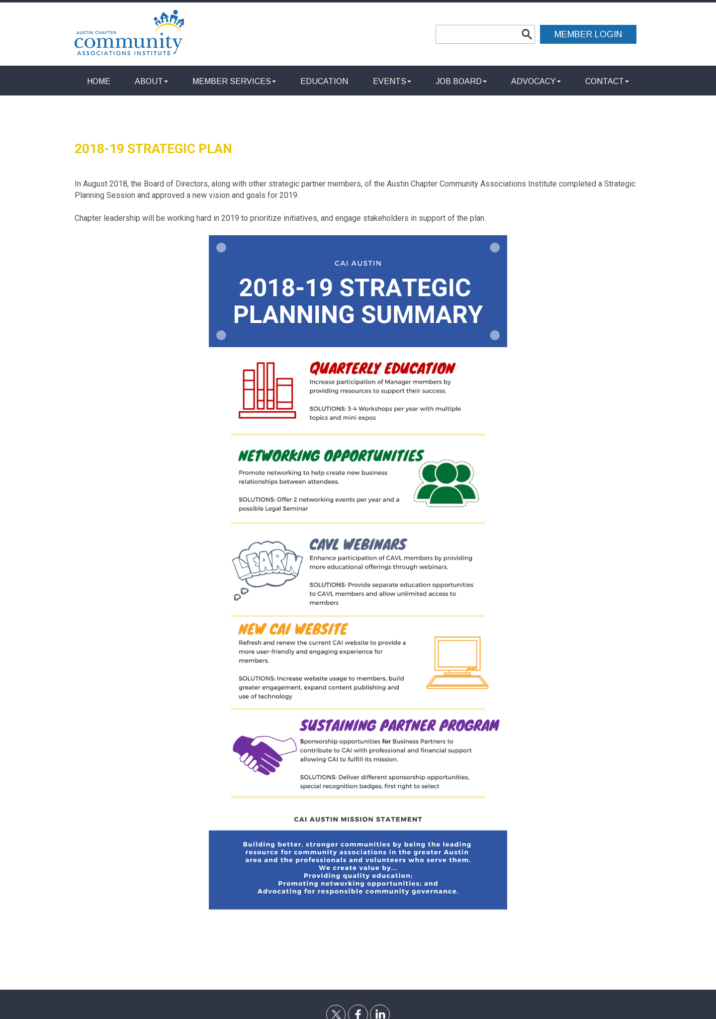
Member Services (234, 81)
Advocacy (536, 81)
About (151, 81)
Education (324, 81)
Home (98, 81)
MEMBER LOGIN (588, 34)
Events (392, 81)
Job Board (461, 81)
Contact (607, 81)
